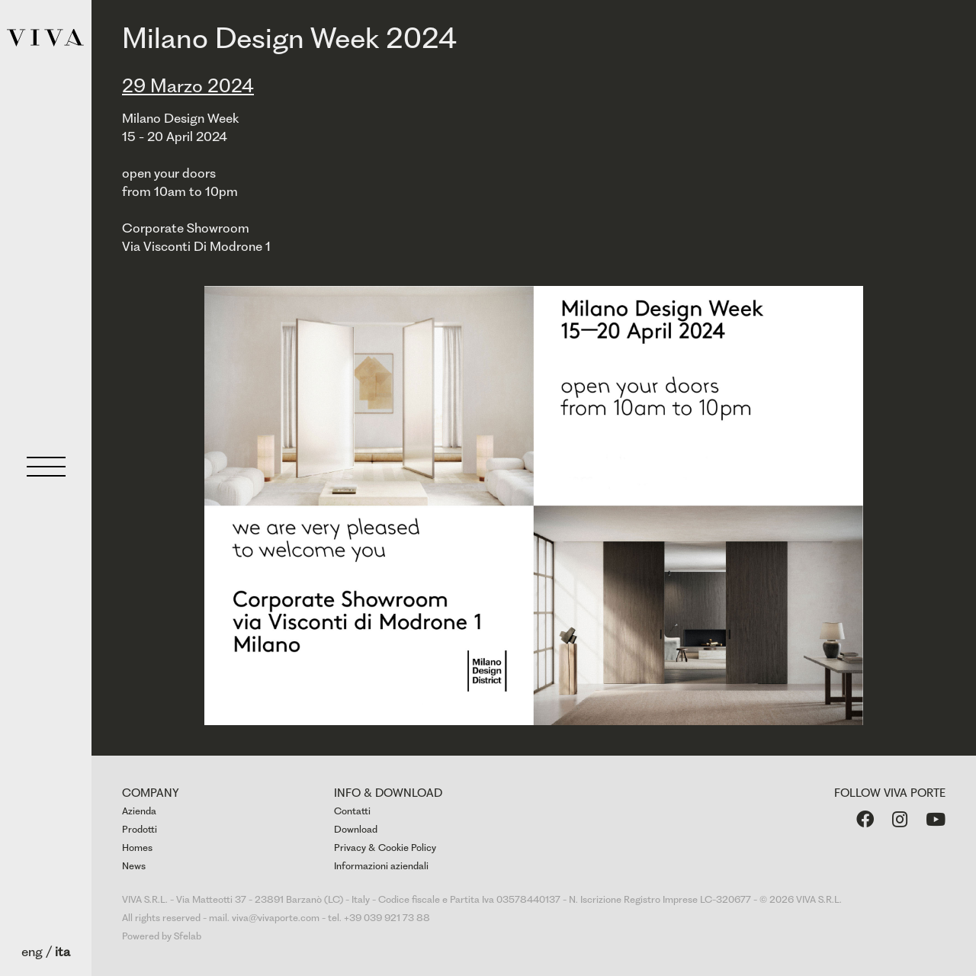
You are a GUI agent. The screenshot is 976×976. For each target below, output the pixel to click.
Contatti (352, 811)
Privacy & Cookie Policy (385, 847)
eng (32, 951)
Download (355, 829)
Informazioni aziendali (381, 866)
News (134, 866)
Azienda (139, 811)
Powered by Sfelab (161, 936)
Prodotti (139, 829)
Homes (137, 847)
